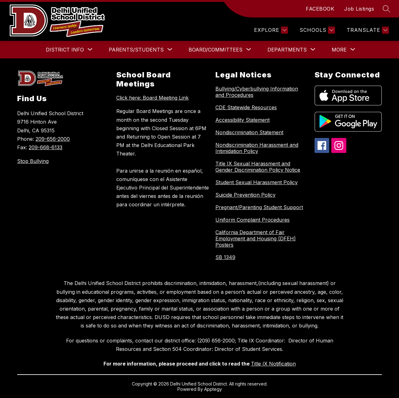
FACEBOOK (320, 9)
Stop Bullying (33, 161)
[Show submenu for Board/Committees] (216, 49)
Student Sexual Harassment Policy (256, 182)
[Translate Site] (367, 30)
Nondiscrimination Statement (249, 132)
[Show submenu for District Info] (65, 49)
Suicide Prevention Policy (245, 195)
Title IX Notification (273, 364)
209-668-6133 (45, 147)
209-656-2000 (53, 139)
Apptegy (213, 389)
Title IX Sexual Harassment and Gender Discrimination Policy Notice (257, 166)
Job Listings (359, 9)
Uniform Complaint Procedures (252, 220)
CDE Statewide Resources (246, 107)
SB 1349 (225, 257)
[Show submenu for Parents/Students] (136, 49)
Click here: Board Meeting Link (152, 98)
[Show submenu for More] (339, 49)
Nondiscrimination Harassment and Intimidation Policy (256, 148)
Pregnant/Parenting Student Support (259, 207)
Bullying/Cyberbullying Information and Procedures (256, 92)
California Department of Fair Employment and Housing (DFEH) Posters (255, 238)
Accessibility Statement (242, 120)
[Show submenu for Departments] (287, 49)
